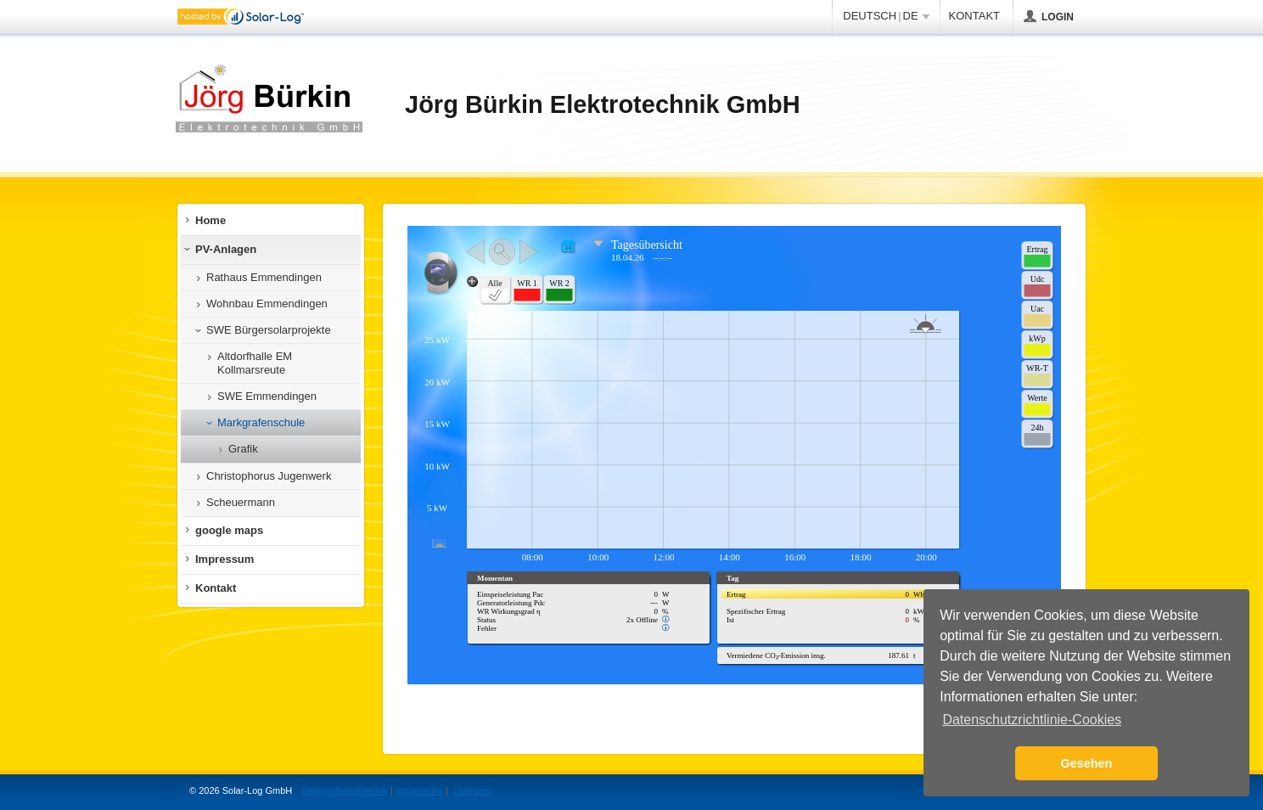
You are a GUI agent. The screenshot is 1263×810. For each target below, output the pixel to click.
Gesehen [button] (1087, 763)
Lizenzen (472, 790)
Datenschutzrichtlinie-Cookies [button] (1031, 719)
